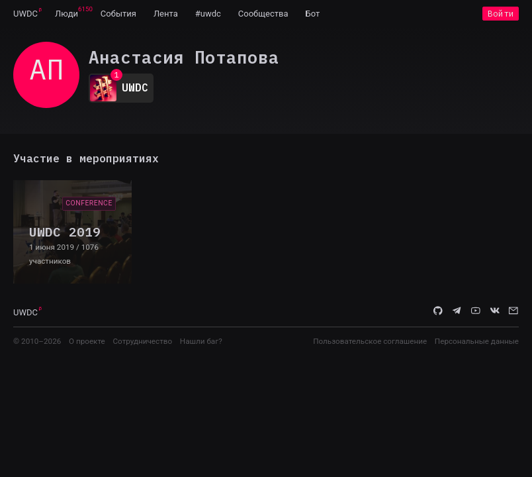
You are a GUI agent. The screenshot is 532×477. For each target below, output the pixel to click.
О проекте (87, 341)
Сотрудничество (142, 341)
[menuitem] (25, 13)
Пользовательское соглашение (370, 341)
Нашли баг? (201, 341)
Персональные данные (477, 341)
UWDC (25, 14)
